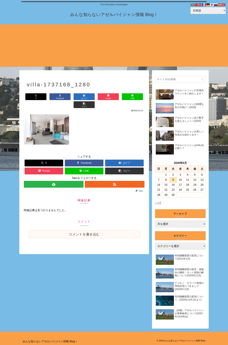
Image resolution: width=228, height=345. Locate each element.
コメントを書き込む (84, 226)
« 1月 (158, 202)
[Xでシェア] (34, 96)
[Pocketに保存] (94, 96)
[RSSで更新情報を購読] (114, 176)
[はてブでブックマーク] (74, 96)
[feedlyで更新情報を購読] (54, 176)
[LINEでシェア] (114, 96)
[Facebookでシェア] (54, 96)
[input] (180, 79)
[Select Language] (208, 10)
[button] (134, 96)
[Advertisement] (114, 45)
